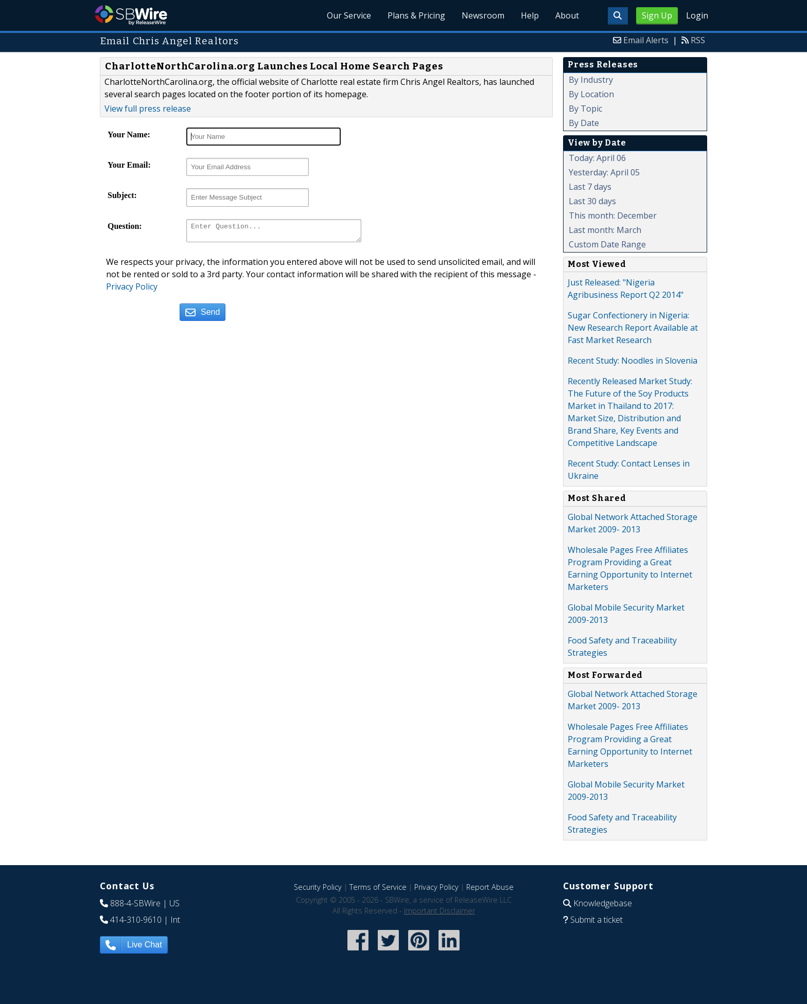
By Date (584, 123)
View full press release (147, 108)
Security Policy (318, 887)
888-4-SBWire (135, 903)
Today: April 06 (597, 158)
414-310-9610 (136, 919)
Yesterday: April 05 (604, 172)
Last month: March (605, 230)
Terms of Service (378, 887)
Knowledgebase (602, 903)
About (567, 15)
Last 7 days (590, 186)
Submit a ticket (596, 919)
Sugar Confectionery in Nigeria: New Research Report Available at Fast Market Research (633, 328)
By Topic (585, 108)
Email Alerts (646, 40)
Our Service (349, 15)
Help (530, 15)
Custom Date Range (607, 244)
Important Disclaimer (439, 911)
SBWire (131, 15)
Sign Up (657, 15)
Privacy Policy (131, 289)
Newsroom (483, 15)
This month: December (613, 215)
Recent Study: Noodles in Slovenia (632, 360)
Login (697, 15)
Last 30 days (592, 201)
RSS (698, 40)
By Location (591, 94)
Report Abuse (490, 887)
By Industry (591, 79)
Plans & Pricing (416, 15)
